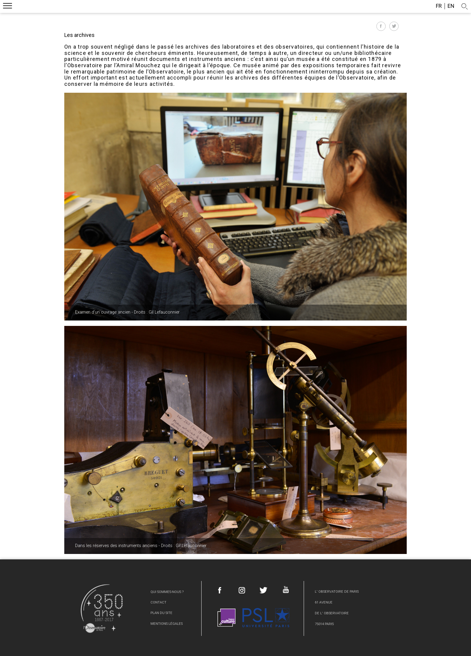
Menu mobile (7, 7)
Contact (158, 602)
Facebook (220, 590)
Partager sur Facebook (381, 26)
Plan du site (161, 613)
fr (439, 6)
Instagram (242, 590)
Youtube (285, 589)
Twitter (263, 590)
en (451, 6)
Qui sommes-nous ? (167, 592)
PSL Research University (265, 617)
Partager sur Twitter (394, 26)
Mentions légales (166, 624)
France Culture (226, 617)
